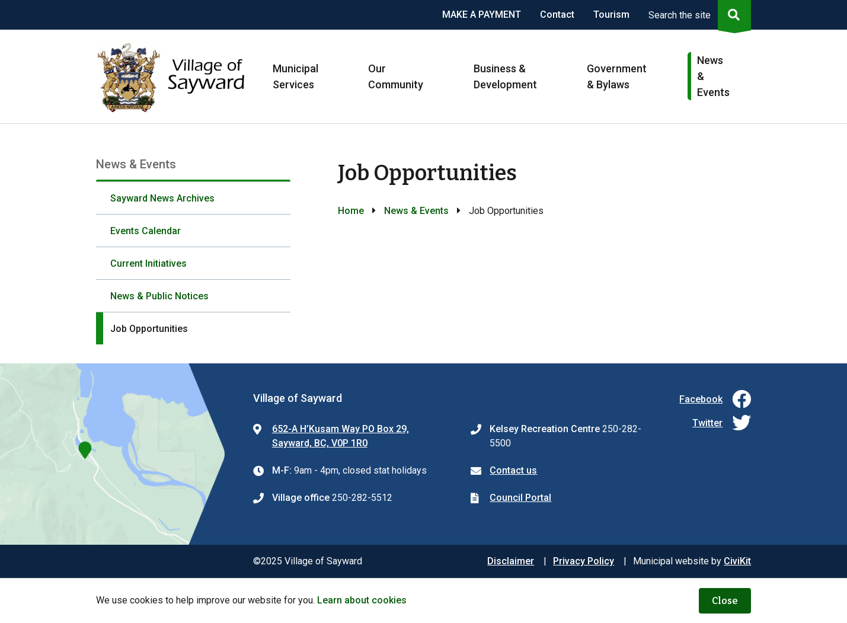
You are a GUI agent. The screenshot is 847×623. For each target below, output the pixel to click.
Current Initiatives (148, 263)
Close (725, 600)
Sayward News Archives (162, 198)
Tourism (611, 14)
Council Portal (520, 497)
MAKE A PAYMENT (481, 14)
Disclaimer (510, 561)
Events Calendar (145, 231)
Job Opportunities (149, 328)
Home (351, 210)
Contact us (513, 470)
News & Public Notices (159, 296)
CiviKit (737, 561)
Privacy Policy (583, 561)
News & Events (416, 210)
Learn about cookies (362, 600)
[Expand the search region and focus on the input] (697, 15)
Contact (557, 14)
